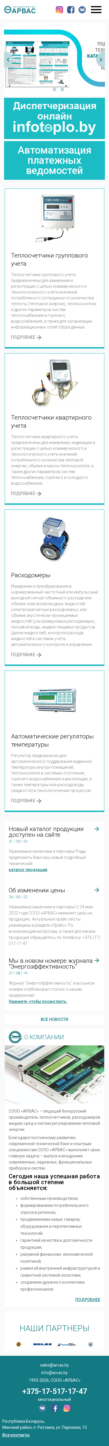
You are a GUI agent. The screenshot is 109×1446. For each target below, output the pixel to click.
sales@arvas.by (54, 1365)
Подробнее (87, 1299)
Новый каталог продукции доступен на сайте (46, 832)
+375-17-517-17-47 (54, 1391)
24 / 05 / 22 (18, 897)
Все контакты (16, 1435)
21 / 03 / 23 (18, 841)
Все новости (54, 1019)
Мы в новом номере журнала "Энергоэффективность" (51, 963)
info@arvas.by (54, 1372)
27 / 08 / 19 (18, 973)
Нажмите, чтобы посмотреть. (38, 1001)
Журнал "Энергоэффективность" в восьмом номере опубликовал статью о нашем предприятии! (51, 989)
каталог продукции (28, 869)
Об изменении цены (37, 890)
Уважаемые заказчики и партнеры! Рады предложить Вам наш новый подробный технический (47, 857)
